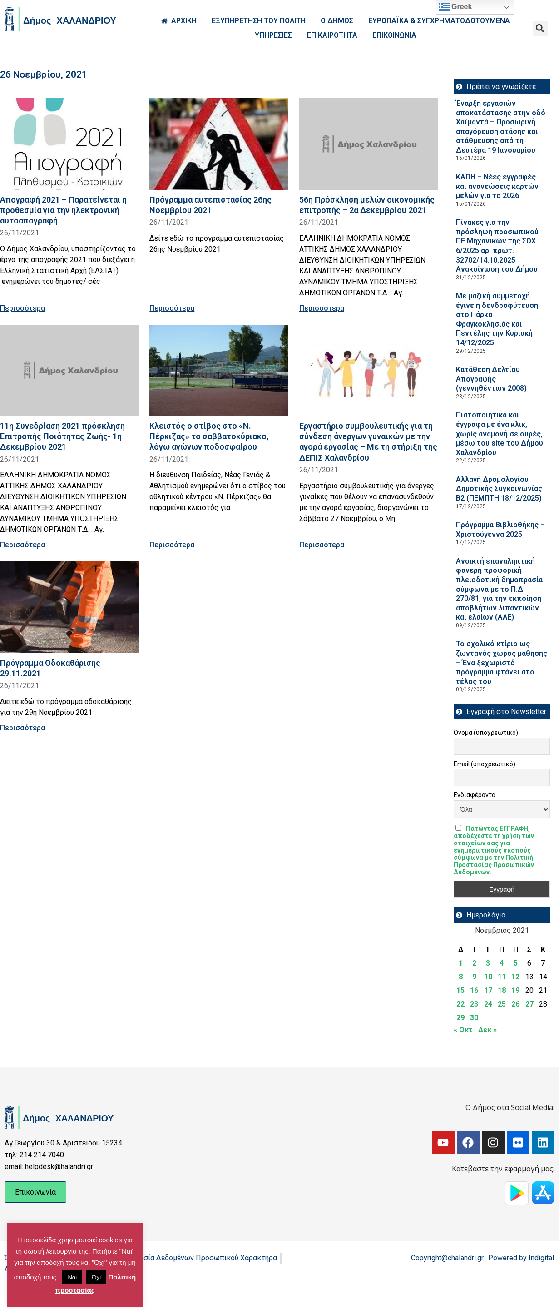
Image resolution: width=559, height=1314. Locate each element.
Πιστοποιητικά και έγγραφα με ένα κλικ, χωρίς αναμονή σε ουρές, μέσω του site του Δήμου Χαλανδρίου (499, 433)
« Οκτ (463, 1030)
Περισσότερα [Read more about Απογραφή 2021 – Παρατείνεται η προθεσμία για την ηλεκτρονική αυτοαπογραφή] (22, 308)
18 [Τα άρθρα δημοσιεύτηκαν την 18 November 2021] (502, 990)
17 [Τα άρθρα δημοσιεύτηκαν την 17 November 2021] (488, 990)
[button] (540, 28)
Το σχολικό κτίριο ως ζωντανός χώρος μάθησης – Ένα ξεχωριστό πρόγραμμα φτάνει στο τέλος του (501, 662)
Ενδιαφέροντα (474, 794)
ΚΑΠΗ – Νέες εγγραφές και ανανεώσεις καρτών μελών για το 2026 (497, 186)
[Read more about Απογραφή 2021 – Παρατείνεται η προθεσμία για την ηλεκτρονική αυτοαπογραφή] (69, 144)
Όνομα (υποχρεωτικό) (486, 732)
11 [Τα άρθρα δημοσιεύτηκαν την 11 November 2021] (502, 976)
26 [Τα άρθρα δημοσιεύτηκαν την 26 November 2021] (515, 1004)
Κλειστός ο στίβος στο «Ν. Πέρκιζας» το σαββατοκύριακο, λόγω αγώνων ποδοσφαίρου (208, 436)
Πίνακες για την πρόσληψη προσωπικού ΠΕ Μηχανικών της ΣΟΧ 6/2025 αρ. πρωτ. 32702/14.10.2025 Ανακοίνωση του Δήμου (497, 245)
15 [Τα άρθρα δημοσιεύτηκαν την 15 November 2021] (460, 990)
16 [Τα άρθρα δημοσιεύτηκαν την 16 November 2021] (474, 990)
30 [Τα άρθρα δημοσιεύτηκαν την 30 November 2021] (474, 1017)
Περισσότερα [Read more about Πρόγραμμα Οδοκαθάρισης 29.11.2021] (22, 728)
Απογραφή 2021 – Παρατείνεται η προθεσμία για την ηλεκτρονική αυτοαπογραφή (63, 210)
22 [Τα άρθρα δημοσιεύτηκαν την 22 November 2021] (460, 1004)
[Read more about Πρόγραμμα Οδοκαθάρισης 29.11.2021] (69, 607)
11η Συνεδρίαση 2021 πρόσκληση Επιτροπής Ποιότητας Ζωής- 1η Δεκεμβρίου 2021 (62, 436)
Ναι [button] (72, 1277)
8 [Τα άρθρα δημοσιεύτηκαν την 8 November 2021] (461, 976)
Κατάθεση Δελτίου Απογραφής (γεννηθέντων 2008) (491, 378)
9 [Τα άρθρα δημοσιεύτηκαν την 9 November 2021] (474, 976)
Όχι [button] (96, 1277)
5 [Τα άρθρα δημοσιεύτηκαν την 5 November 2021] (516, 963)
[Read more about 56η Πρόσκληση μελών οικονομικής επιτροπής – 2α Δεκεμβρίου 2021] (368, 144)
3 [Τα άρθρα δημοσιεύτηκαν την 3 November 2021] (488, 963)
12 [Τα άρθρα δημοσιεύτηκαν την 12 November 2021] (515, 976)
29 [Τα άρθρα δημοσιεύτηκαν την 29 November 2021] (460, 1017)
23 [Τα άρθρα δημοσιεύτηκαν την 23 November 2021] (474, 1004)
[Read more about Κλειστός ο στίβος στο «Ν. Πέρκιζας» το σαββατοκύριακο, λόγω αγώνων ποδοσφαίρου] (218, 371)
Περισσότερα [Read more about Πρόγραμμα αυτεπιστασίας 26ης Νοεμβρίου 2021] (171, 308)
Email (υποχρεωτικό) (484, 764)
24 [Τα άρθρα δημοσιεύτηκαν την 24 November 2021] (488, 1004)
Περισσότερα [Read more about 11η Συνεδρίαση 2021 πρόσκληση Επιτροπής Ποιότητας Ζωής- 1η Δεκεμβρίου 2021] (22, 544)
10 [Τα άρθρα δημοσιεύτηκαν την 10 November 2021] (488, 976)
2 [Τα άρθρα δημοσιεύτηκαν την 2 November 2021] (474, 963)
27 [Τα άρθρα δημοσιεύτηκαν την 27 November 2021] (529, 1004)
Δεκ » (487, 1030)
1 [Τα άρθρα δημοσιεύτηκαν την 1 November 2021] (461, 963)
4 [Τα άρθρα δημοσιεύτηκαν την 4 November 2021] (502, 963)
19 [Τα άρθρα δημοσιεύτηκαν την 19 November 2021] (515, 990)
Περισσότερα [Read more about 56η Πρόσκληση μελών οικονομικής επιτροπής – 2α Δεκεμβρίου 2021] (321, 308)
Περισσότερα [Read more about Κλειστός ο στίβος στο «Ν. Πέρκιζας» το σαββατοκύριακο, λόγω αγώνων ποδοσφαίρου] (171, 544)
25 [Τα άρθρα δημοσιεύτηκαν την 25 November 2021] (502, 1004)
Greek (455, 7)
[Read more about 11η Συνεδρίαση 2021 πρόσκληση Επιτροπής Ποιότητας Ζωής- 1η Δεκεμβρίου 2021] (69, 371)
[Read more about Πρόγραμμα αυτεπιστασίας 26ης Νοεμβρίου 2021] (218, 144)
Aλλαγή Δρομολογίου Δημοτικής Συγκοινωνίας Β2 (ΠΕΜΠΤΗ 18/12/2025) (499, 488)
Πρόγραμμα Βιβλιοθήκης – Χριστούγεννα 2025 (500, 530)
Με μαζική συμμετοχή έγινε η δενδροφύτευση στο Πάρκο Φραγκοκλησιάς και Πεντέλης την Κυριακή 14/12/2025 (497, 319)
